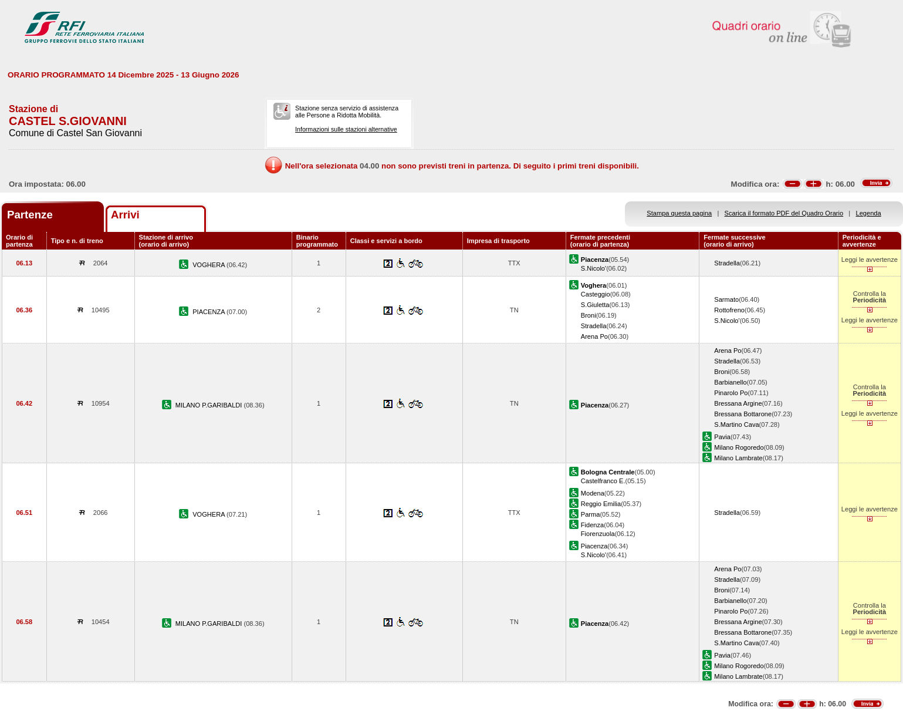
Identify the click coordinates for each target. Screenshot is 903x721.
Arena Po (594, 336)
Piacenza (594, 546)
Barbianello (730, 382)
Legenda (868, 213)
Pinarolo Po (731, 392)
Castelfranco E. (603, 480)
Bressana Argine (738, 403)
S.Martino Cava (736, 424)
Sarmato (726, 299)
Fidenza (592, 524)
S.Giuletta (595, 304)
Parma (590, 514)
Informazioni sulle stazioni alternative (346, 129)
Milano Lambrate (738, 457)
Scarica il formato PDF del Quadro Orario (784, 213)
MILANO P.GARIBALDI (209, 405)
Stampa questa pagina (679, 213)
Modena (592, 493)
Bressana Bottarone (743, 413)
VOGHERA (209, 264)
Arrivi (125, 214)
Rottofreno (729, 310)
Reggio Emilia (601, 503)
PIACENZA (209, 311)
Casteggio (595, 294)
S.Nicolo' (593, 268)
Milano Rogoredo (738, 447)
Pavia (722, 436)
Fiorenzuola (598, 533)
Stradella (727, 263)
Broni (588, 315)
